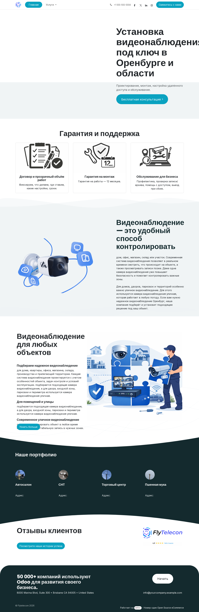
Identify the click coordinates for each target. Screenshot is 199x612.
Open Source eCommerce (170, 607)
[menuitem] (33, 5)
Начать (162, 579)
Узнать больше (28, 426)
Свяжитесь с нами (170, 4)
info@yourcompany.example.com (162, 592)
